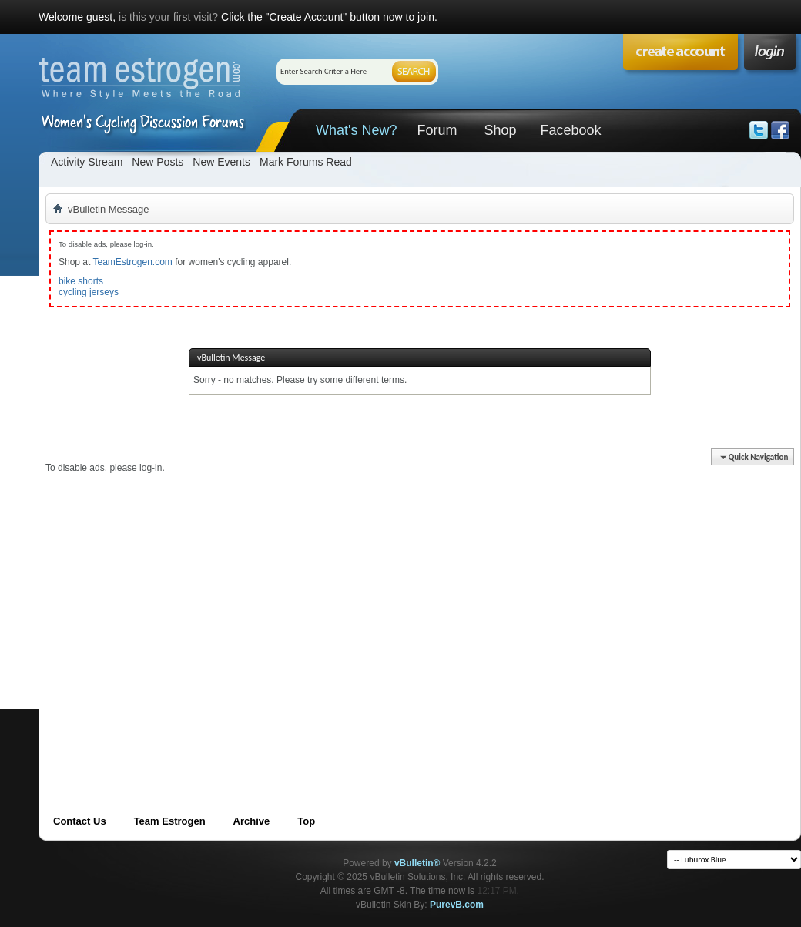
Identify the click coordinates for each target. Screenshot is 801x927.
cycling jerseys (89, 292)
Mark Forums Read (306, 162)
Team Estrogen (170, 821)
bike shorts (81, 281)
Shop (500, 130)
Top (306, 821)
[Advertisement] (144, 618)
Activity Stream (86, 162)
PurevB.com (457, 904)
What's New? (356, 130)
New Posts (157, 162)
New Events (221, 162)
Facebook (570, 130)
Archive (251, 821)
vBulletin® (417, 863)
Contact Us (79, 821)
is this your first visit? (168, 17)
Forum (437, 130)
